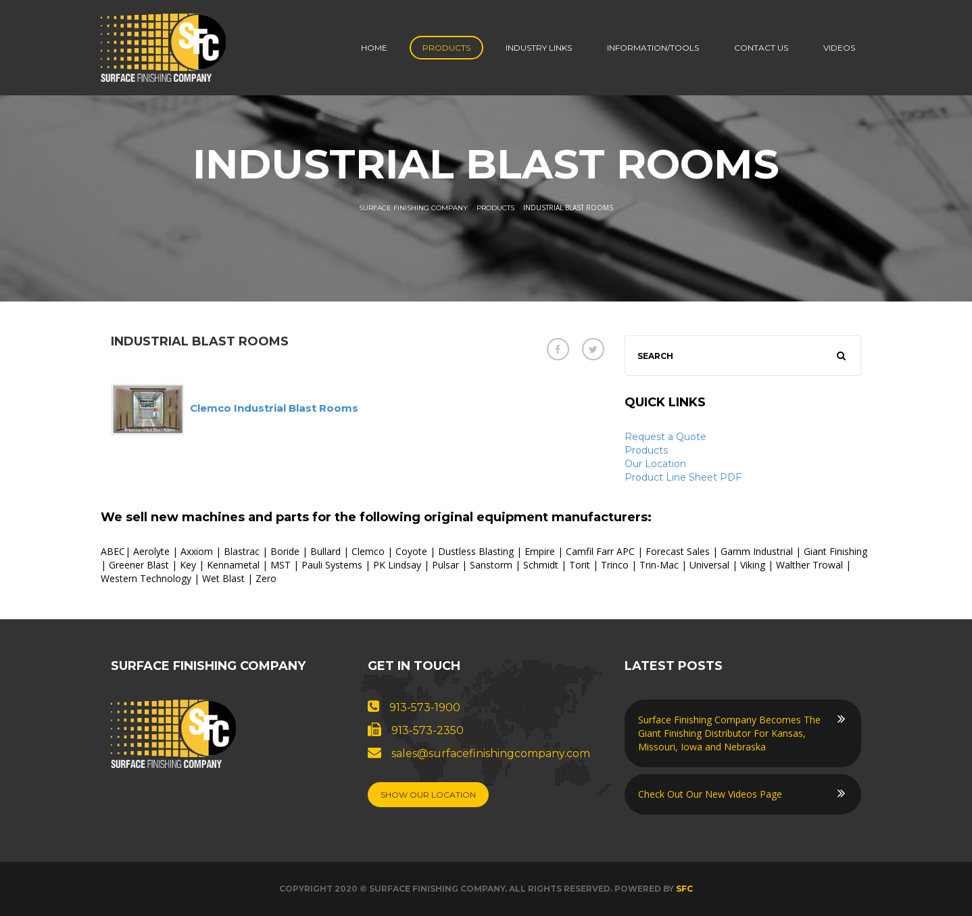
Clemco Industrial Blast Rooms (274, 408)
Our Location (655, 464)
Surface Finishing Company (413, 207)
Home (374, 48)
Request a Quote (665, 437)
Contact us (761, 48)
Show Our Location (428, 795)
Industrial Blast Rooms (200, 341)
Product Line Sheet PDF (683, 477)
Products (446, 48)
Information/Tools (653, 48)
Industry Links (539, 48)
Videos (839, 48)
